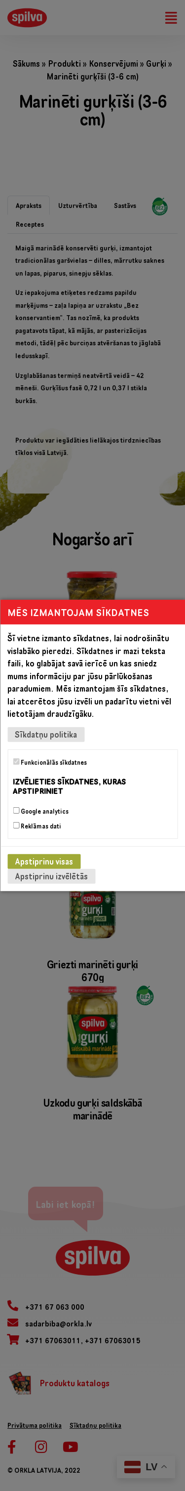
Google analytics (41, 811)
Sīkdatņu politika (46, 734)
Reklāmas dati (37, 826)
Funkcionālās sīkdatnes (50, 762)
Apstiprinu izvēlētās (51, 876)
